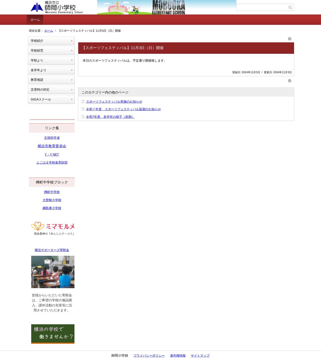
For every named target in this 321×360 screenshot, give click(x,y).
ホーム (35, 19)
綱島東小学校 (52, 208)
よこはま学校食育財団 (52, 162)
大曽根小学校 (52, 200)
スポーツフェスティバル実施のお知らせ (114, 101)
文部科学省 (52, 137)
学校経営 (37, 50)
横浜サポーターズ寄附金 (52, 250)
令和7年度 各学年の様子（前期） (110, 117)
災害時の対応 (40, 89)
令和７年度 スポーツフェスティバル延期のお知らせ (123, 109)
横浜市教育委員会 (52, 146)
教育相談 (37, 79)
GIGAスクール (41, 99)
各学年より (38, 70)
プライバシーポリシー (149, 355)
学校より (37, 60)
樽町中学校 (52, 192)
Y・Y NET (52, 154)
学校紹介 (37, 40)
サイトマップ (200, 355)
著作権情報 (178, 355)
